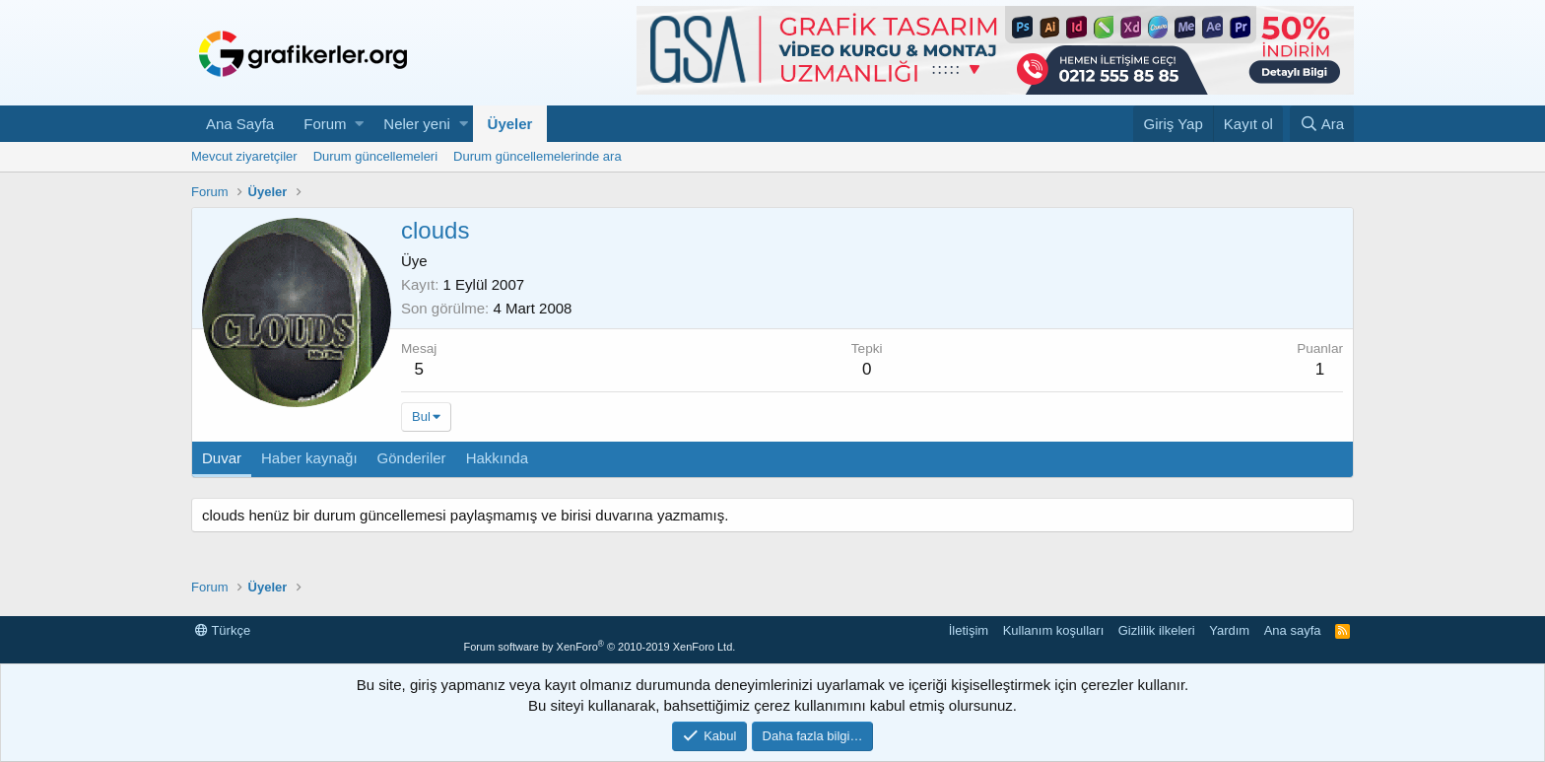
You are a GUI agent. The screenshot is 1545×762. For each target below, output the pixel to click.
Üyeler (510, 123)
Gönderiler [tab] (411, 458)
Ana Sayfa (240, 123)
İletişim (968, 630)
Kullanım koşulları (1054, 630)
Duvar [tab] (221, 458)
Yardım (1229, 630)
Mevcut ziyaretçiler (244, 156)
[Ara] (1322, 123)
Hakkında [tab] (497, 458)
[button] (359, 123)
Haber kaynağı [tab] (309, 458)
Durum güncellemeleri (375, 156)
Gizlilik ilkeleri (1156, 630)
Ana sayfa (1292, 630)
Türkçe (222, 630)
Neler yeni (416, 123)
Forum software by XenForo (599, 647)
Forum (324, 123)
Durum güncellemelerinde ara (537, 156)
